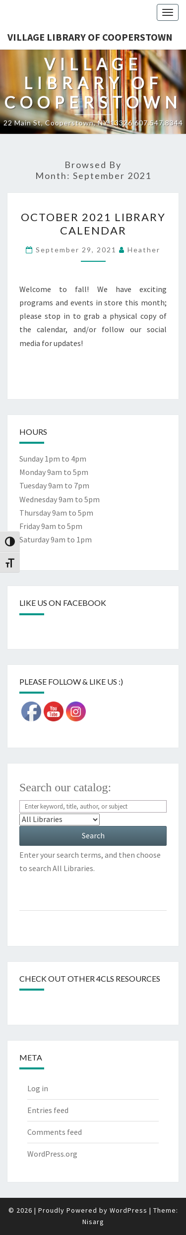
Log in (37, 1088)
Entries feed (47, 1110)
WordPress (128, 1210)
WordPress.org (52, 1154)
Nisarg (93, 1221)
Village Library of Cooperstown (90, 37)
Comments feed (54, 1132)
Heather (143, 249)
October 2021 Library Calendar (93, 223)
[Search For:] (93, 806)
